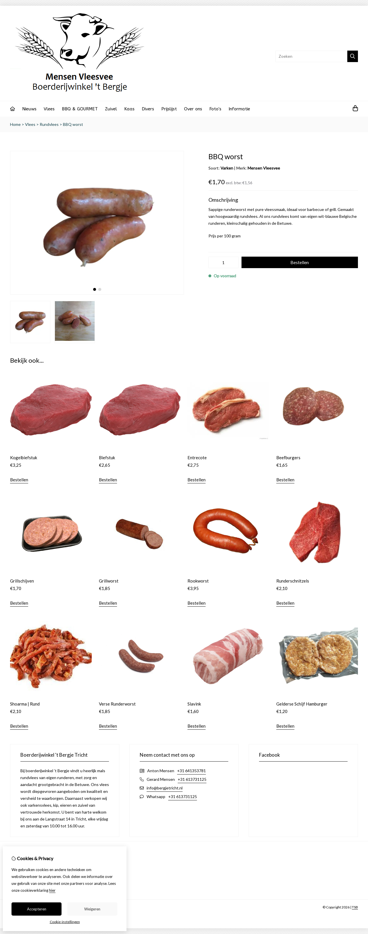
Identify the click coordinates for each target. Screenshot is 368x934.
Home (15, 124)
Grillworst (108, 580)
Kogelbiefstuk (23, 457)
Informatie (239, 109)
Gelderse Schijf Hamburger (301, 703)
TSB (355, 907)
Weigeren (92, 909)
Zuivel (111, 109)
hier (52, 890)
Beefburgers (288, 457)
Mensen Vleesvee (264, 168)
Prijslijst (169, 109)
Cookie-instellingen (65, 922)
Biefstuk (107, 457)
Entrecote (197, 457)
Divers (148, 109)
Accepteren (36, 909)
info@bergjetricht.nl (165, 787)
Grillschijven (22, 580)
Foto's (215, 109)
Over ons (193, 109)
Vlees (49, 109)
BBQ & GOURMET (80, 109)
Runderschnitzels (292, 580)
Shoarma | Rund (25, 703)
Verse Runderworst (117, 703)
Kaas (129, 109)
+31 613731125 (192, 779)
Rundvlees (49, 124)
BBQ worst (73, 124)
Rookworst (198, 580)
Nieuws (29, 109)
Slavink (194, 703)
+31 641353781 (191, 770)
